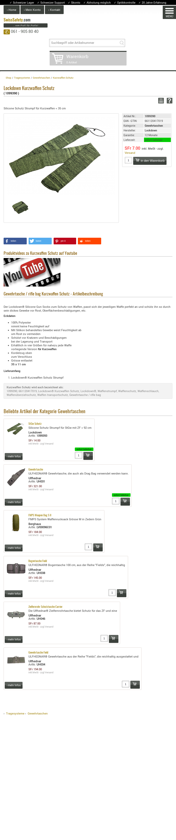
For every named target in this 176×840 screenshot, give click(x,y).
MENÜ (169, 13)
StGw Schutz (34, 423)
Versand (130, 153)
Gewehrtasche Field (38, 652)
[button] (15, 241)
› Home (11, 10)
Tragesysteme (15, 713)
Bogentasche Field (37, 561)
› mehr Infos (14, 456)
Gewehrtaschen (38, 713)
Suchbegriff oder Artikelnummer (72, 43)
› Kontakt (54, 10)
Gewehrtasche (35, 469)
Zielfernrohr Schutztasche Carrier (45, 607)
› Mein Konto (32, 10)
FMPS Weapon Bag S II (39, 515)
